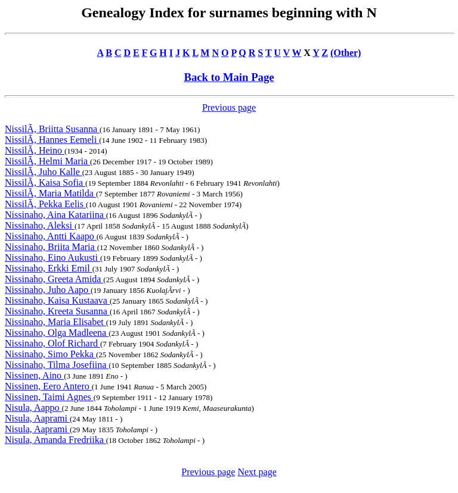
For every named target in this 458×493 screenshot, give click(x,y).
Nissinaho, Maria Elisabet (55, 322)
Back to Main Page (229, 77)
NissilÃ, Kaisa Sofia (45, 182)
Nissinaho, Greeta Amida (54, 279)
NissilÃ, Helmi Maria (47, 161)
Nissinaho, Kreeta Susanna (57, 311)
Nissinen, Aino (34, 375)
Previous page (229, 107)
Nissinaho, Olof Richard (52, 343)
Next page (256, 472)
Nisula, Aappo (33, 407)
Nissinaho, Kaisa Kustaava (57, 300)
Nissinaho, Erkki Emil (48, 268)
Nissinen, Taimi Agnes (49, 397)
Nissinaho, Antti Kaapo (51, 236)
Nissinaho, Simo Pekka (50, 354)
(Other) (345, 53)
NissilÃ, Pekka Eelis (45, 204)
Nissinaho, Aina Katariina (55, 215)
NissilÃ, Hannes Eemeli (52, 140)
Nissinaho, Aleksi (40, 225)
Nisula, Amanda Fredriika (55, 440)
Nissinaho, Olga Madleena (57, 332)
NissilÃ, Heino (34, 150)
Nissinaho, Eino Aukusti (52, 257)
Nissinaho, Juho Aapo (48, 290)
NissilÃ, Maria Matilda (50, 193)
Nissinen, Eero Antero (48, 386)
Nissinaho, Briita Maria (51, 247)
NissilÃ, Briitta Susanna (52, 129)
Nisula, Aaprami (37, 418)
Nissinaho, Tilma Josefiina (57, 365)
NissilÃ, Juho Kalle (43, 172)
